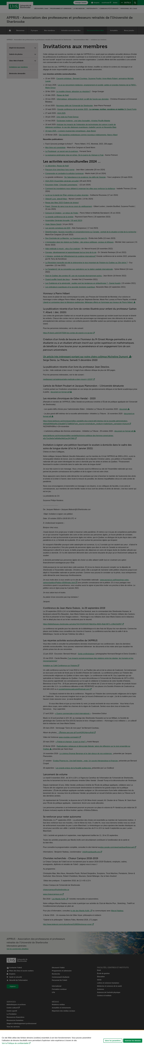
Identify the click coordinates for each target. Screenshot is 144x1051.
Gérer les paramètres (113, 1041)
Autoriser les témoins (133, 1041)
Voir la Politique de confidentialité (15, 1043)
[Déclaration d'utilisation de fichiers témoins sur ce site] (72, 1040)
